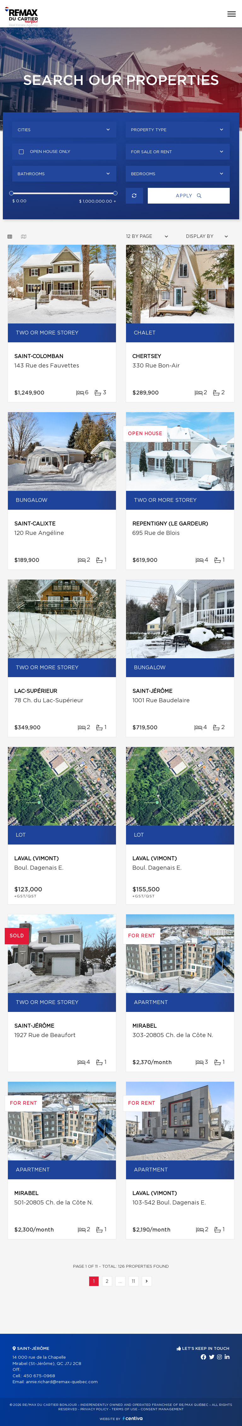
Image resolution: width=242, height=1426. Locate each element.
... (120, 1281)
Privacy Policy (94, 1409)
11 (133, 1281)
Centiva (133, 1418)
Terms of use (124, 1409)
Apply (189, 196)
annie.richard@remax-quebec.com (62, 1382)
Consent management (162, 1409)
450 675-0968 (39, 1376)
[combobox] (64, 130)
